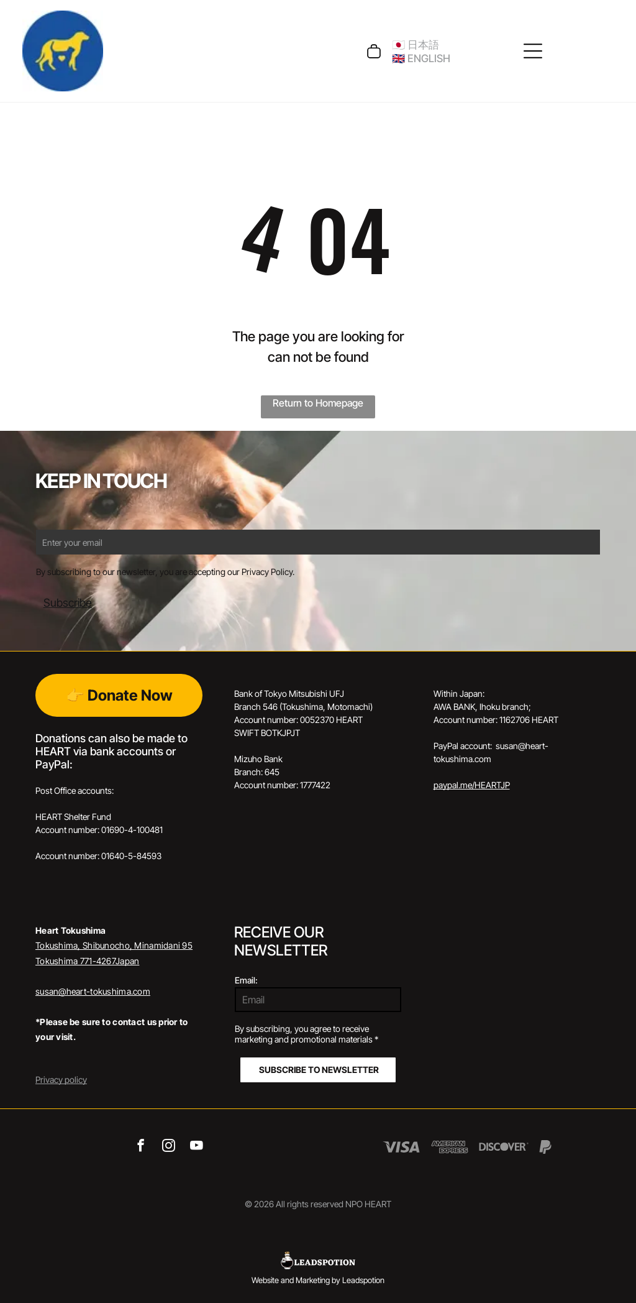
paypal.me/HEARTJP (472, 785)
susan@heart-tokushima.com (92, 991)
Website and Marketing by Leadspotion (318, 1280)
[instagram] (168, 1147)
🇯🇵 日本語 (415, 45)
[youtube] (196, 1147)
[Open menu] (533, 51)
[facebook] (140, 1147)
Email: (246, 980)
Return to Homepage (318, 403)
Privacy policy (61, 1079)
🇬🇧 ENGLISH (421, 58)
